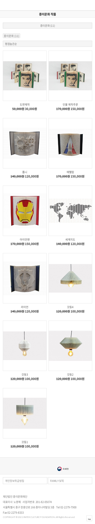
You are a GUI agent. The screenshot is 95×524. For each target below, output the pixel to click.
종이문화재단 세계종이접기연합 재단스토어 (14, 5)
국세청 (62, 469)
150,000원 (70, 108)
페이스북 (86, 490)
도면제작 (25, 104)
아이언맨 (25, 239)
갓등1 (25, 442)
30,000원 (24, 108)
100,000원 (70, 311)
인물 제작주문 (70, 104)
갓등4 (70, 307)
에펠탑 (70, 172)
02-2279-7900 (68, 507)
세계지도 (70, 239)
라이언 (24, 307)
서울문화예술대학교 (32, 469)
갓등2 (70, 374)
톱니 (24, 172)
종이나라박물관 (62, 462)
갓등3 (25, 374)
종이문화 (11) (47, 25)
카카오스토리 (91, 490)
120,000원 (24, 176)
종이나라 (32, 462)
